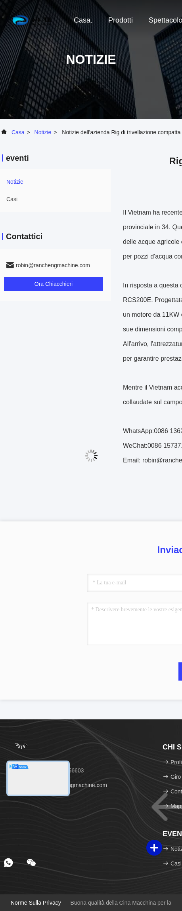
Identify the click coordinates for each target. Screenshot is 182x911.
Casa (18, 132)
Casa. (83, 20)
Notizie (43, 132)
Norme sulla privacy (36, 903)
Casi (11, 199)
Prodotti (120, 20)
